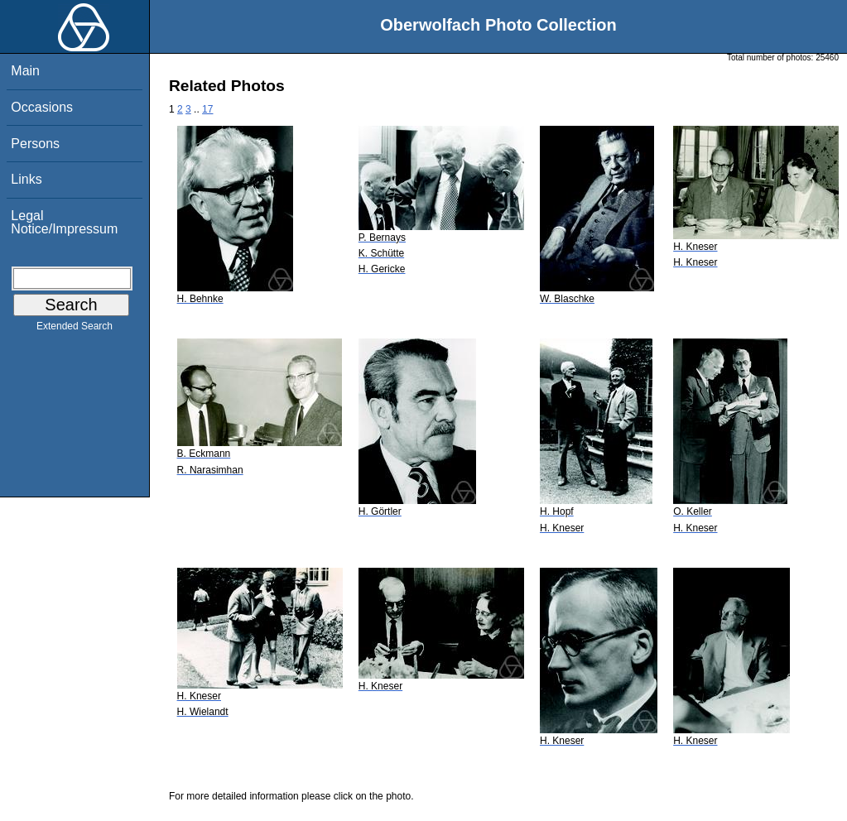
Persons (35, 144)
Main (25, 71)
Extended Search (74, 329)
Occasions (42, 107)
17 (207, 109)
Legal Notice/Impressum (64, 222)
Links (26, 179)
